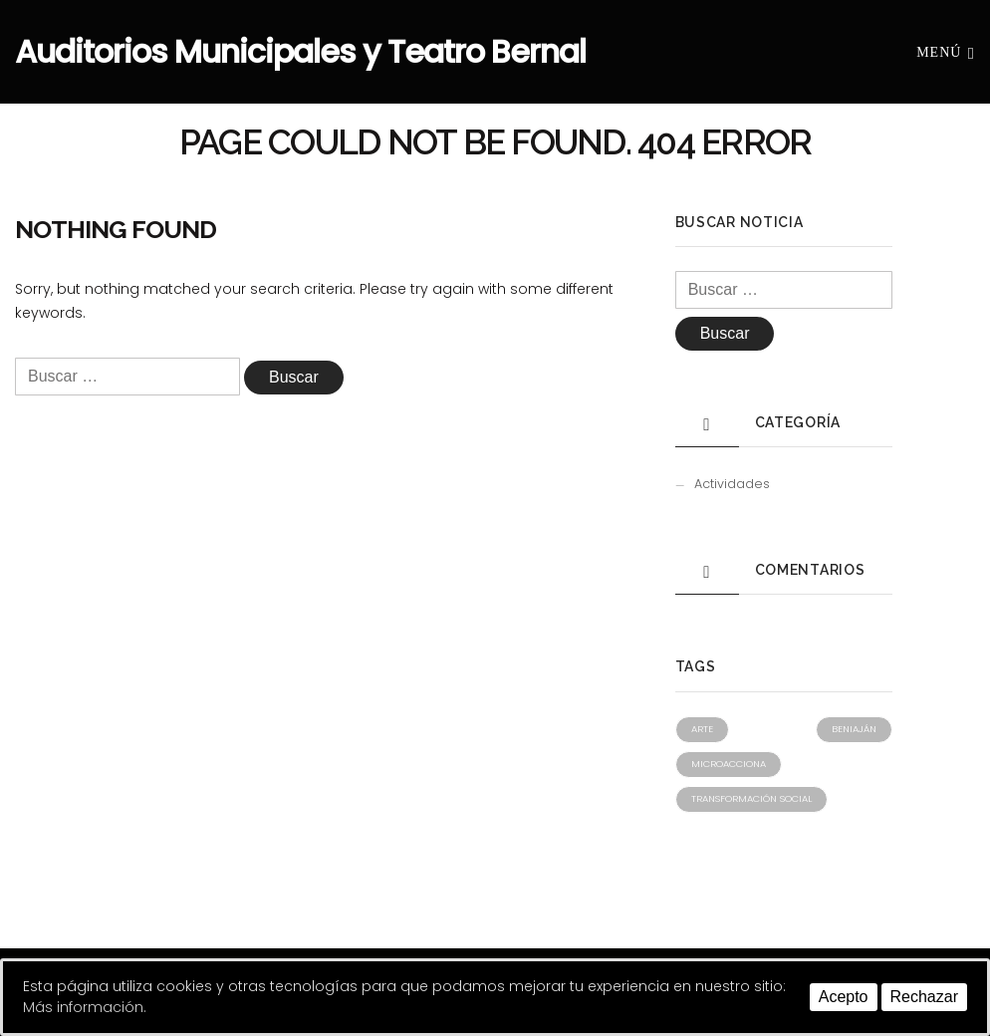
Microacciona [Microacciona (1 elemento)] (728, 763)
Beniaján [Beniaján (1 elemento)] (854, 728)
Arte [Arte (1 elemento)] (702, 728)
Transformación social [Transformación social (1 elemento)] (751, 798)
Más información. (84, 1007)
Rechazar (924, 996)
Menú (945, 51)
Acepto (843, 996)
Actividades (732, 483)
